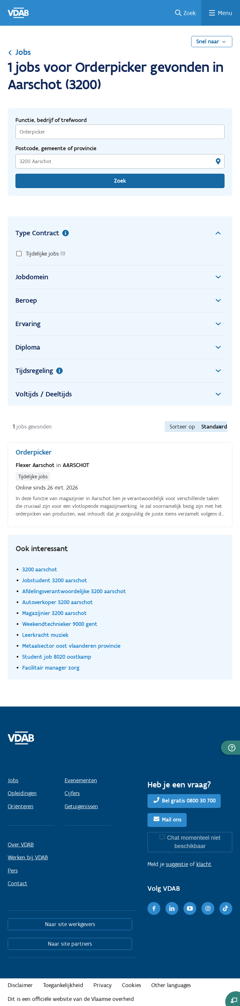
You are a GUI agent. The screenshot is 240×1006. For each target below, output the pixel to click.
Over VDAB (21, 844)
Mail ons (172, 819)
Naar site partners (70, 943)
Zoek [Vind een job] (120, 180)
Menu (225, 13)
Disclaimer (20, 985)
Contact (17, 883)
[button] (230, 748)
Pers (13, 870)
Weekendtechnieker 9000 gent (59, 623)
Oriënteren (20, 806)
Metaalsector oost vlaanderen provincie (71, 645)
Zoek (189, 13)
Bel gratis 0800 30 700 (189, 800)
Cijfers (72, 793)
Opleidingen (22, 793)
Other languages (171, 985)
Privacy (102, 985)
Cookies (131, 985)
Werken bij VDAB (28, 857)
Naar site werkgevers (70, 924)
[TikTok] (225, 908)
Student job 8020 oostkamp (56, 656)
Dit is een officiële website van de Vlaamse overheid (71, 998)
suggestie (177, 864)
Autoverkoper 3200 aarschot (57, 602)
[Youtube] (189, 908)
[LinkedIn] (171, 908)
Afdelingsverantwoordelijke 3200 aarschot (74, 591)
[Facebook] (153, 908)
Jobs (19, 52)
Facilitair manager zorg (50, 667)
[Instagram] (207, 908)
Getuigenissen (81, 806)
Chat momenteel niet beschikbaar (193, 841)
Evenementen (81, 780)
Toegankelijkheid (63, 985)
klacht (203, 864)
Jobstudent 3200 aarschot (54, 580)
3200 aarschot (39, 569)
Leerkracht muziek (45, 634)
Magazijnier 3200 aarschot (54, 613)
